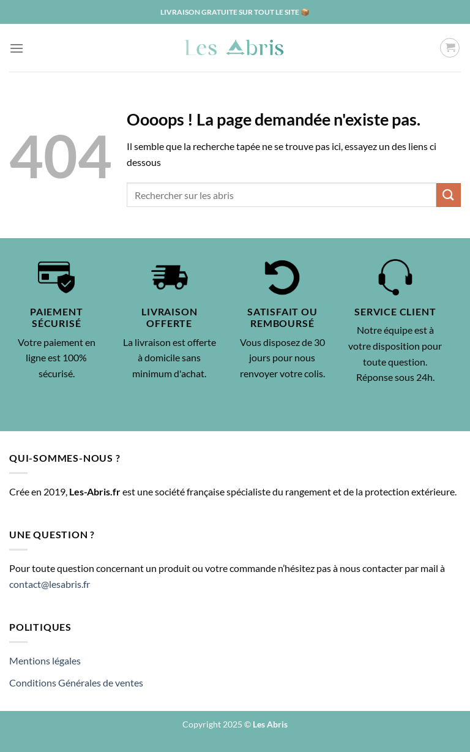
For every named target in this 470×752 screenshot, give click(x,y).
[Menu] (16, 48)
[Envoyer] (448, 195)
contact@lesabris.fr (49, 584)
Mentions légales (45, 660)
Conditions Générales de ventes (76, 682)
